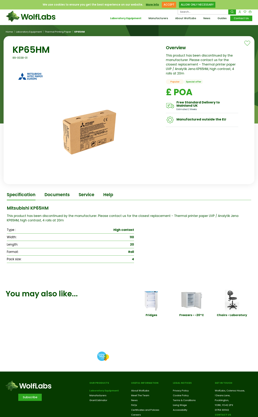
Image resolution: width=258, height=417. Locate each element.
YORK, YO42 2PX (224, 405)
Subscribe (30, 397)
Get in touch (223, 383)
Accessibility (180, 410)
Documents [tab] (57, 195)
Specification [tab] (21, 195)
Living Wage (180, 405)
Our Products (99, 383)
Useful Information (144, 383)
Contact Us (241, 18)
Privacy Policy (181, 390)
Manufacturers (158, 18)
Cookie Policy (181, 395)
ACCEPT (169, 4)
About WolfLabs (185, 18)
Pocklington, (222, 400)
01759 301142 (222, 410)
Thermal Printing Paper (58, 31)
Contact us (223, 414)
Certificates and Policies (145, 410)
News (206, 18)
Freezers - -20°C (191, 315)
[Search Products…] (203, 11)
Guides (222, 18)
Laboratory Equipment (125, 18)
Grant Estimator (98, 400)
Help (108, 195)
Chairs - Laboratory (232, 315)
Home (9, 31)
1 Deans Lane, (222, 395)
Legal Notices (182, 383)
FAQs (134, 405)
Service (86, 195)
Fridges (151, 315)
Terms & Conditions (184, 400)
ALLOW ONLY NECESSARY (197, 4)
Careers (136, 414)
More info (152, 4)
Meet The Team (140, 395)
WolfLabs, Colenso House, (230, 390)
